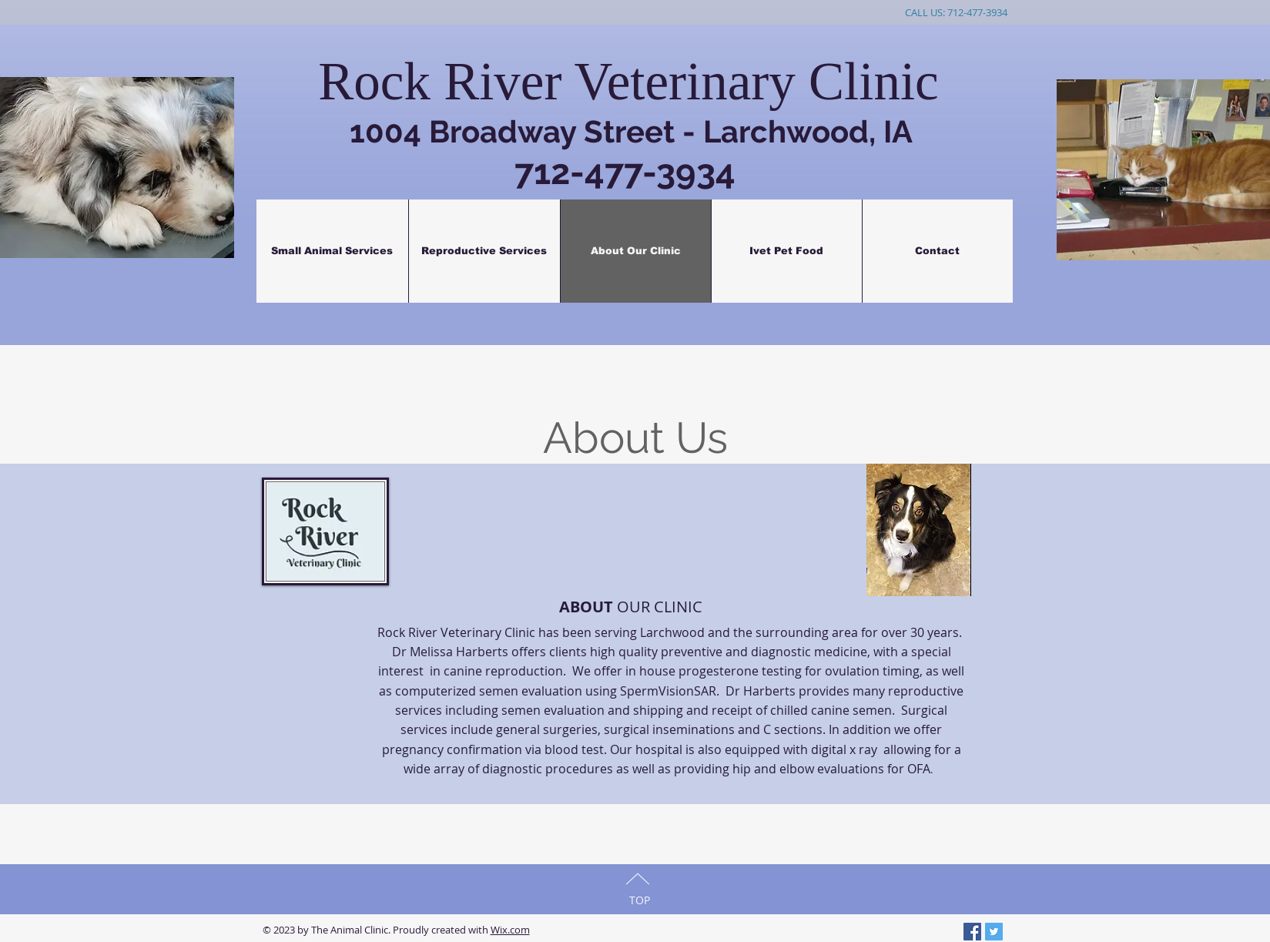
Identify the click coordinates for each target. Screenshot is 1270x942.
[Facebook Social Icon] (972, 931)
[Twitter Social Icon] (994, 931)
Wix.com (510, 930)
